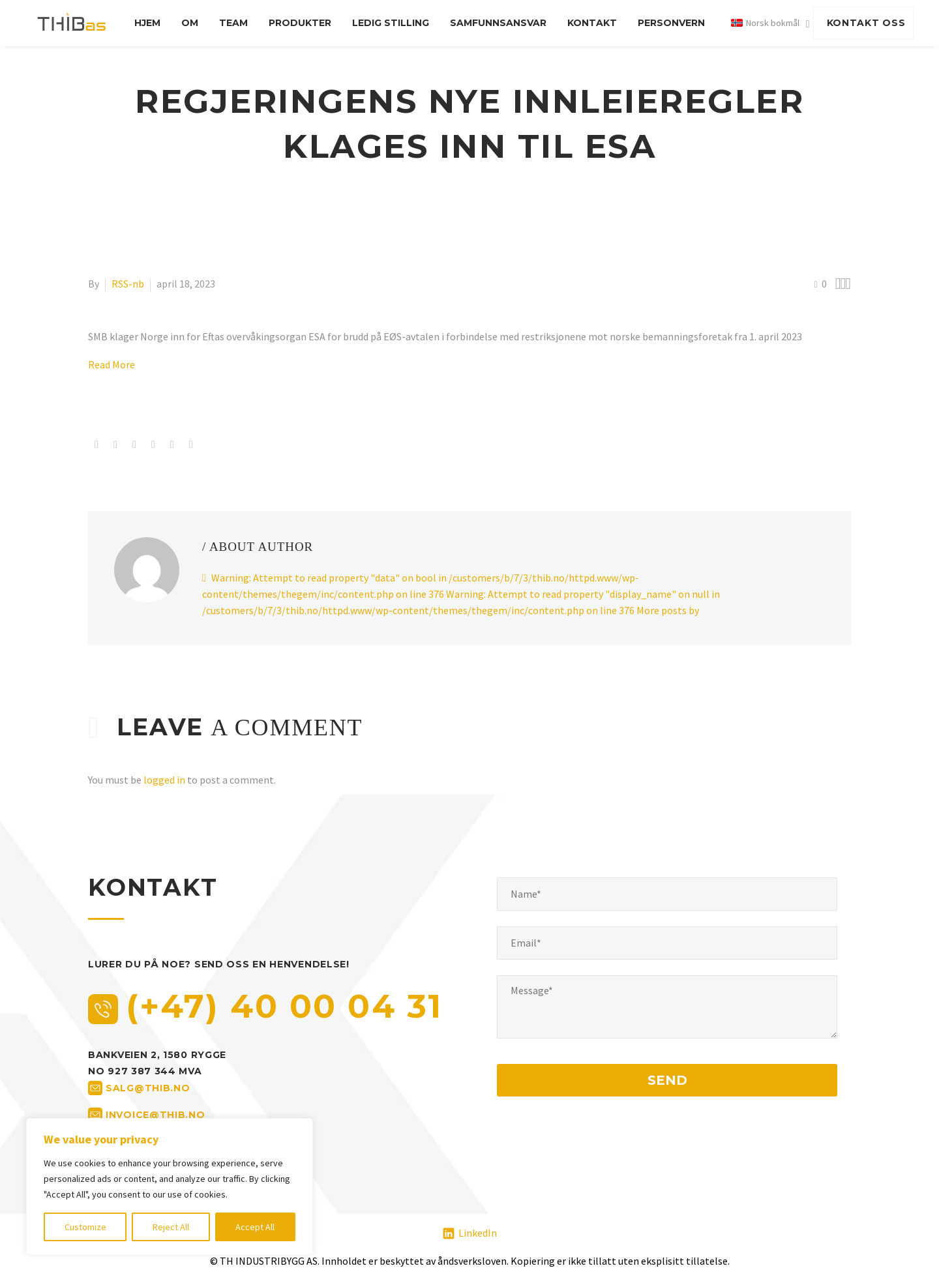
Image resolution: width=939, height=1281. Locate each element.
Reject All (171, 1227)
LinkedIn (477, 1232)
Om (189, 23)
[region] (169, 1186)
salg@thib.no (148, 1088)
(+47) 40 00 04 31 (284, 1006)
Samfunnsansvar (498, 23)
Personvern (671, 23)
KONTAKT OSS (866, 23)
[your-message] (667, 1006)
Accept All (255, 1227)
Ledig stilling (390, 23)
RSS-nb (128, 283)
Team (233, 23)
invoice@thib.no (155, 1115)
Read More (111, 364)
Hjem (147, 23)
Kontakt (592, 23)
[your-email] (667, 943)
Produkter (300, 23)
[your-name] (667, 894)
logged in (164, 779)
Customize (85, 1227)
